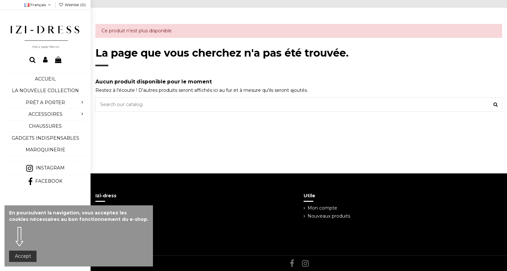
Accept (23, 256)
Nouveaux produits (328, 216)
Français (38, 4)
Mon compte (322, 208)
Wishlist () (72, 4)
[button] (45, 158)
